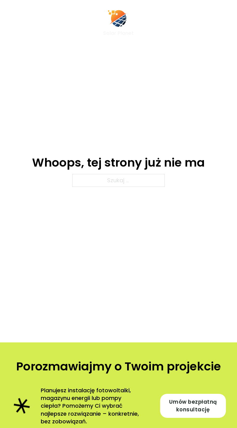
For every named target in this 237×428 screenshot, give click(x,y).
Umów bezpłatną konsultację (193, 405)
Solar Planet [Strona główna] (118, 33)
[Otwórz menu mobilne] (14, 23)
